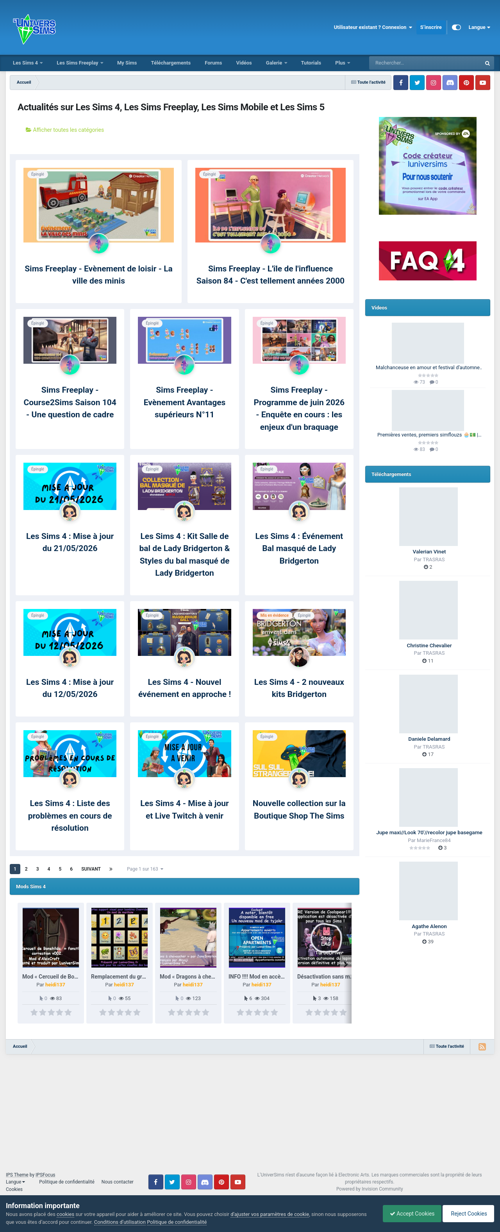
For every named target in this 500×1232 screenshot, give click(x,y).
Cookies (14, 1189)
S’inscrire (431, 27)
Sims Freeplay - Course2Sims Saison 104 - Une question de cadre (69, 402)
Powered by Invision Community (369, 1189)
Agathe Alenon (429, 926)
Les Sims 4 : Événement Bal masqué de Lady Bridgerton (299, 549)
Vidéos (244, 63)
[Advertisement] (250, 1116)
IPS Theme (17, 1175)
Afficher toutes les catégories (65, 130)
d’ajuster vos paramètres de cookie (269, 1214)
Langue (479, 27)
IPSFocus (45, 1175)
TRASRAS (434, 559)
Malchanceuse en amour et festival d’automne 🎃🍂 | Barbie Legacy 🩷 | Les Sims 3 (428, 368)
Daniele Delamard (429, 739)
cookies (65, 1214)
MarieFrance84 (434, 840)
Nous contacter (118, 1182)
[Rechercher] (404, 63)
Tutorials (311, 63)
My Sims (127, 63)
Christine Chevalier (429, 645)
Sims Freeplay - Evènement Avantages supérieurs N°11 (185, 402)
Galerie (275, 63)
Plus (340, 63)
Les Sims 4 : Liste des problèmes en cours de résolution (70, 816)
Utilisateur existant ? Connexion (373, 27)
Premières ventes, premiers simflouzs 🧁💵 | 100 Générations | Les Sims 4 (427, 435)
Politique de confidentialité (67, 1182)
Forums (213, 63)
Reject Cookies (467, 1213)
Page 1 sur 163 (145, 869)
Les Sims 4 (26, 63)
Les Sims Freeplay (78, 63)
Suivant (91, 869)
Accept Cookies (408, 1213)
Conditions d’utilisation (120, 1222)
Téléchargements (171, 63)
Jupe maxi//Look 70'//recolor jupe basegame (429, 832)
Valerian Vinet (429, 551)
